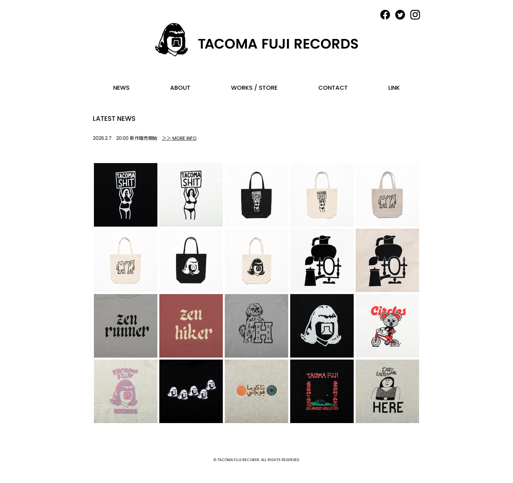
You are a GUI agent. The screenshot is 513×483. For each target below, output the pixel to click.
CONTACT (333, 88)
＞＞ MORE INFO (179, 138)
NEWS (121, 88)
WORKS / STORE (254, 88)
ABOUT (180, 88)
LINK (394, 88)
